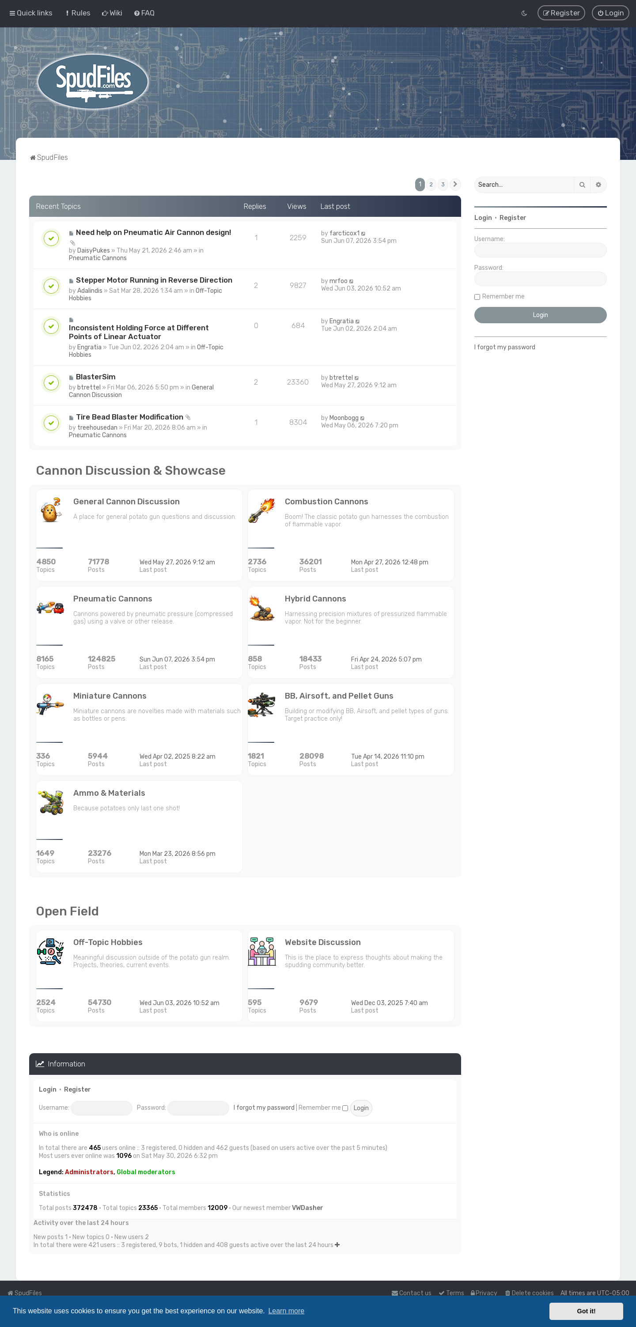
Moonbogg (344, 416)
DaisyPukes (93, 249)
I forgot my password (264, 1106)
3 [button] (443, 183)
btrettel (89, 386)
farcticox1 (344, 232)
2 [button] (431, 183)
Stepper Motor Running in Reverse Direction (154, 278)
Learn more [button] (286, 1311)
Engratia (89, 346)
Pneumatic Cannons (98, 257)
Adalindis (89, 289)
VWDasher (307, 1206)
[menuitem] (77, 12)
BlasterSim (96, 375)
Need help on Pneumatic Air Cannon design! (153, 231)
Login (48, 1088)
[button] (455, 183)
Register (77, 1088)
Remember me (323, 1106)
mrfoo (338, 280)
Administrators (89, 1171)
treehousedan (97, 426)
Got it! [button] (586, 1311)
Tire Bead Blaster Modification (129, 415)
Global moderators (146, 1171)
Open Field (67, 910)
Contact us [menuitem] (411, 1293)
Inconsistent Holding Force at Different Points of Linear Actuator (139, 331)
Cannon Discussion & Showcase (131, 469)
